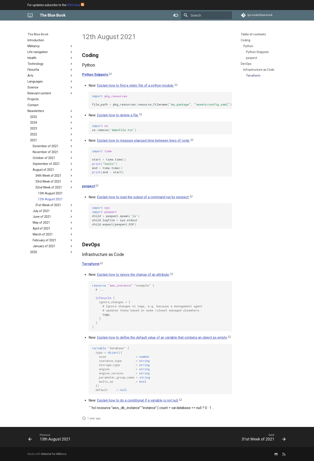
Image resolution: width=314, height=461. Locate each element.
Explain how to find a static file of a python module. (135, 85)
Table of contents (253, 34)
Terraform (90, 264)
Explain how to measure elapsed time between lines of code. (143, 140)
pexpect (88, 186)
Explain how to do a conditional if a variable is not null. (138, 400)
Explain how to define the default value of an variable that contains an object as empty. (162, 337)
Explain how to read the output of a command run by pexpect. (143, 197)
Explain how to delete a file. (118, 115)
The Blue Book (37, 34)
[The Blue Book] (30, 15)
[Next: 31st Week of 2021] (262, 438)
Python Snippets (95, 75)
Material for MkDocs (54, 454)
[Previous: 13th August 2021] (50, 438)
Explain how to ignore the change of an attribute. (133, 275)
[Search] (206, 15)
